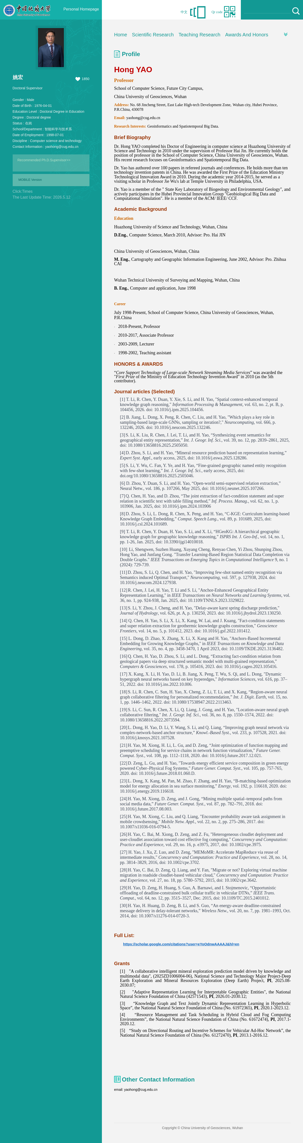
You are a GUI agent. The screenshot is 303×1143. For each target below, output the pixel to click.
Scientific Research (153, 34)
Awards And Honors (246, 34)
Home (120, 34)
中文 (184, 12)
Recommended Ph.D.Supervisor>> (44, 160)
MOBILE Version (30, 180)
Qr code (217, 12)
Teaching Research (199, 34)
